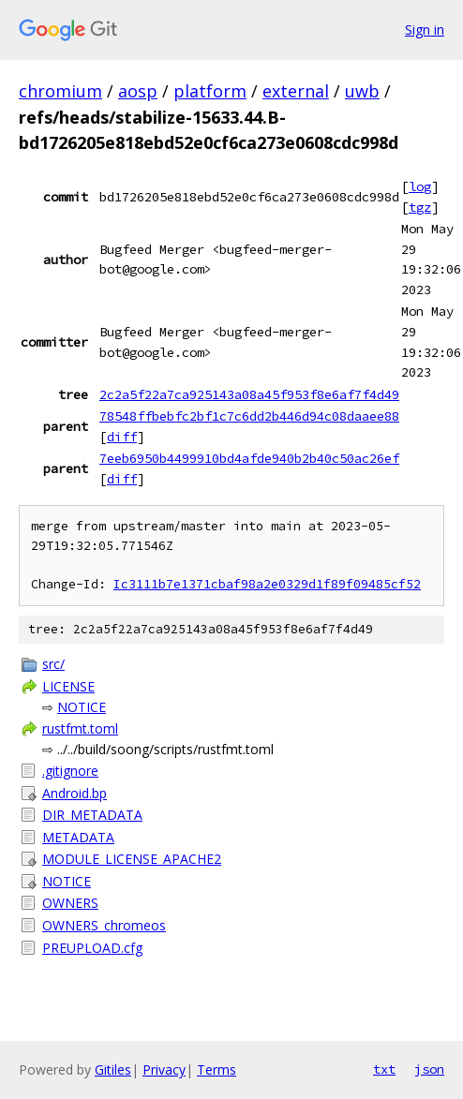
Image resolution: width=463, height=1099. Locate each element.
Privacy (164, 1069)
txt (384, 1069)
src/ (53, 664)
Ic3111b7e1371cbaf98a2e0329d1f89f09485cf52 (267, 584)
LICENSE (68, 686)
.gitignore (70, 771)
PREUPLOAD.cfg (92, 948)
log (420, 186)
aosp (137, 91)
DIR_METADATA (92, 815)
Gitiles (113, 1069)
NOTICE (81, 707)
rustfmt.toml (80, 728)
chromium (60, 91)
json (429, 1069)
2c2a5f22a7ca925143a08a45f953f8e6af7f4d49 (249, 394)
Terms (216, 1069)
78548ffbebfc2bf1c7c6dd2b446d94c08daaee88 (249, 416)
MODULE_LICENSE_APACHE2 (131, 859)
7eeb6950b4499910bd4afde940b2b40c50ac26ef (249, 458)
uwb (362, 91)
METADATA (78, 837)
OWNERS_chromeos (104, 925)
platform (209, 91)
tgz (420, 207)
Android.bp (74, 793)
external (295, 91)
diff (122, 436)
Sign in (424, 29)
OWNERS (70, 903)
